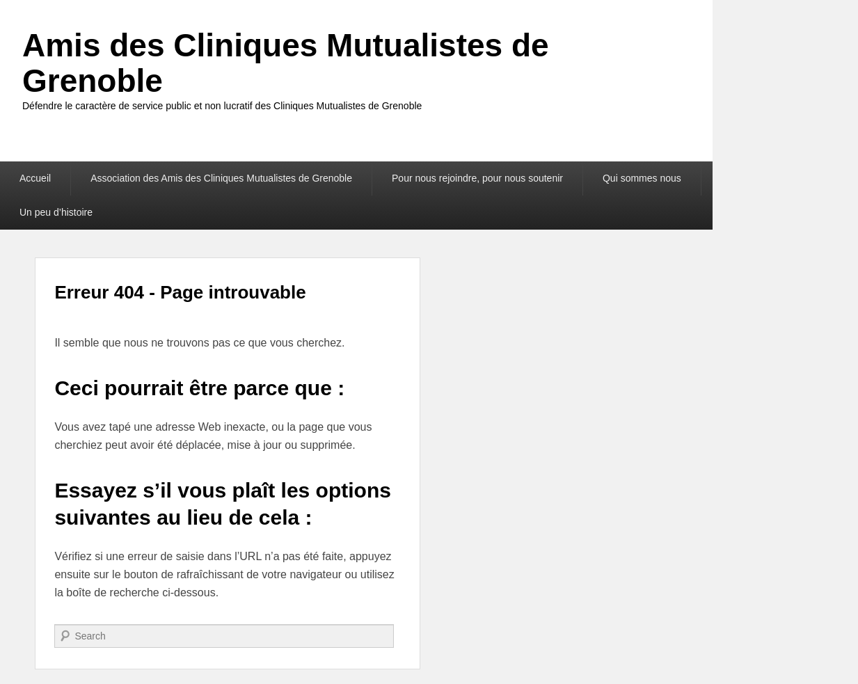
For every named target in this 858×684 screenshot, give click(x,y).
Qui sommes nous (642, 178)
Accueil (35, 178)
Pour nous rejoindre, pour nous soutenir (477, 178)
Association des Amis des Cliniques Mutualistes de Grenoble (221, 178)
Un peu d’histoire (56, 212)
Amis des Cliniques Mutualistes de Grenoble (285, 63)
